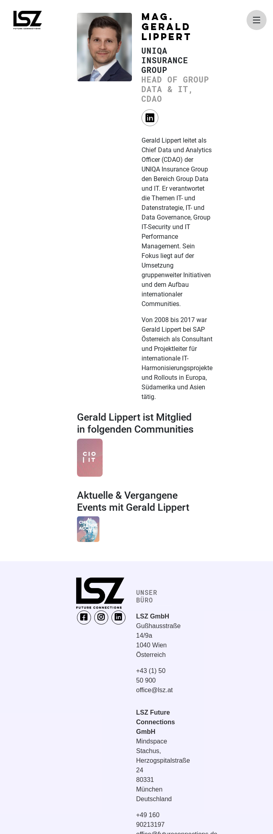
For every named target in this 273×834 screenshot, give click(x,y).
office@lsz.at (154, 690)
